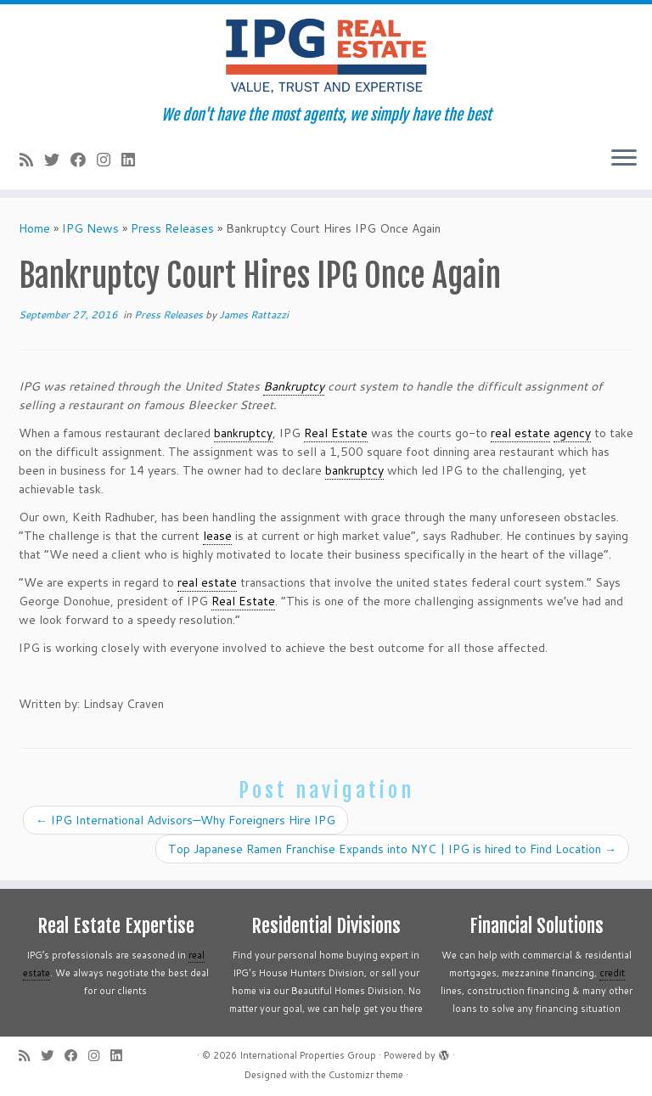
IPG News (90, 228)
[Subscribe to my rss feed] (32, 160)
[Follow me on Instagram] (109, 160)
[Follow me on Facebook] (83, 160)
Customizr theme (366, 1075)
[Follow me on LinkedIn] (133, 160)
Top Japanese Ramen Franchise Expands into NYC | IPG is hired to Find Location (392, 848)
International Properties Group (307, 1055)
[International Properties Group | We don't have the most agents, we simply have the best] (326, 55)
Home (34, 228)
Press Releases (172, 228)
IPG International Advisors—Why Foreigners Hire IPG (185, 820)
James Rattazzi (254, 314)
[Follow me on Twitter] (57, 160)
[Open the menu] (624, 158)
